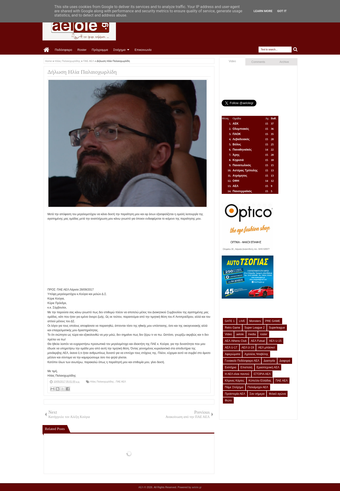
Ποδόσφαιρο (63, 50)
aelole (240, 334)
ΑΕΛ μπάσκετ (266, 347)
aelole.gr (196, 487)
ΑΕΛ (141, 487)
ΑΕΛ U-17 (231, 347)
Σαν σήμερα (257, 393)
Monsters (255, 321)
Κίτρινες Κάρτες (234, 380)
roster (263, 334)
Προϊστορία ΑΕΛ (235, 393)
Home (46, 50)
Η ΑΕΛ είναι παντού (237, 374)
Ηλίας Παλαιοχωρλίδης (102, 381)
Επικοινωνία (143, 50)
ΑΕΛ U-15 (275, 341)
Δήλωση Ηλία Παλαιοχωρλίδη (82, 72)
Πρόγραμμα (100, 50)
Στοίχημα (119, 50)
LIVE (242, 321)
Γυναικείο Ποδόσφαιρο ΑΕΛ (242, 360)
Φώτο (228, 400)
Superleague (277, 327)
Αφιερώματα (232, 354)
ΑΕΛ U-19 (248, 347)
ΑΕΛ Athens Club (235, 341)
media (252, 334)
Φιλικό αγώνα (277, 393)
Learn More (263, 11)
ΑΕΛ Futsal (258, 341)
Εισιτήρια (230, 367)
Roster (82, 50)
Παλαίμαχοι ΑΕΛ (258, 387)
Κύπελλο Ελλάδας (260, 380)
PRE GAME (272, 321)
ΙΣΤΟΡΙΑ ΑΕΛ (262, 374)
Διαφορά (284, 360)
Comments (258, 62)
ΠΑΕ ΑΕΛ (121, 381)
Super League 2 (254, 327)
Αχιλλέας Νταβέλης (256, 354)
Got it (282, 11)
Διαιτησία (269, 360)
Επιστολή (246, 367)
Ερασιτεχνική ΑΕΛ (268, 367)
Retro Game (232, 327)
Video (232, 61)
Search (295, 49)
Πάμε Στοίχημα (234, 387)
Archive (284, 62)
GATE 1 (230, 321)
